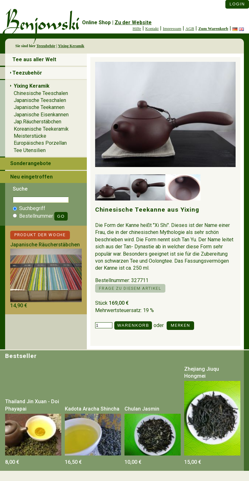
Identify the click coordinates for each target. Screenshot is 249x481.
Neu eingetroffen (31, 177)
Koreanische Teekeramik (41, 129)
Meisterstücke (30, 136)
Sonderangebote (30, 163)
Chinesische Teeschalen (41, 93)
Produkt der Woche (40, 234)
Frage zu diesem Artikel (130, 288)
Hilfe (136, 28)
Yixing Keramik (71, 46)
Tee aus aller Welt (34, 59)
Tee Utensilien (30, 150)
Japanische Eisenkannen (41, 115)
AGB (189, 28)
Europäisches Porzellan (40, 143)
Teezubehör (45, 46)
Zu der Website (133, 22)
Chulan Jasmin (141, 409)
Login (237, 4)
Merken (180, 325)
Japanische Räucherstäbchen (45, 245)
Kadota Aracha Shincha (92, 409)
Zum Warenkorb (213, 28)
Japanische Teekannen (39, 107)
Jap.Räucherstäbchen (37, 122)
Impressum (172, 28)
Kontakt (152, 28)
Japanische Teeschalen (40, 100)
